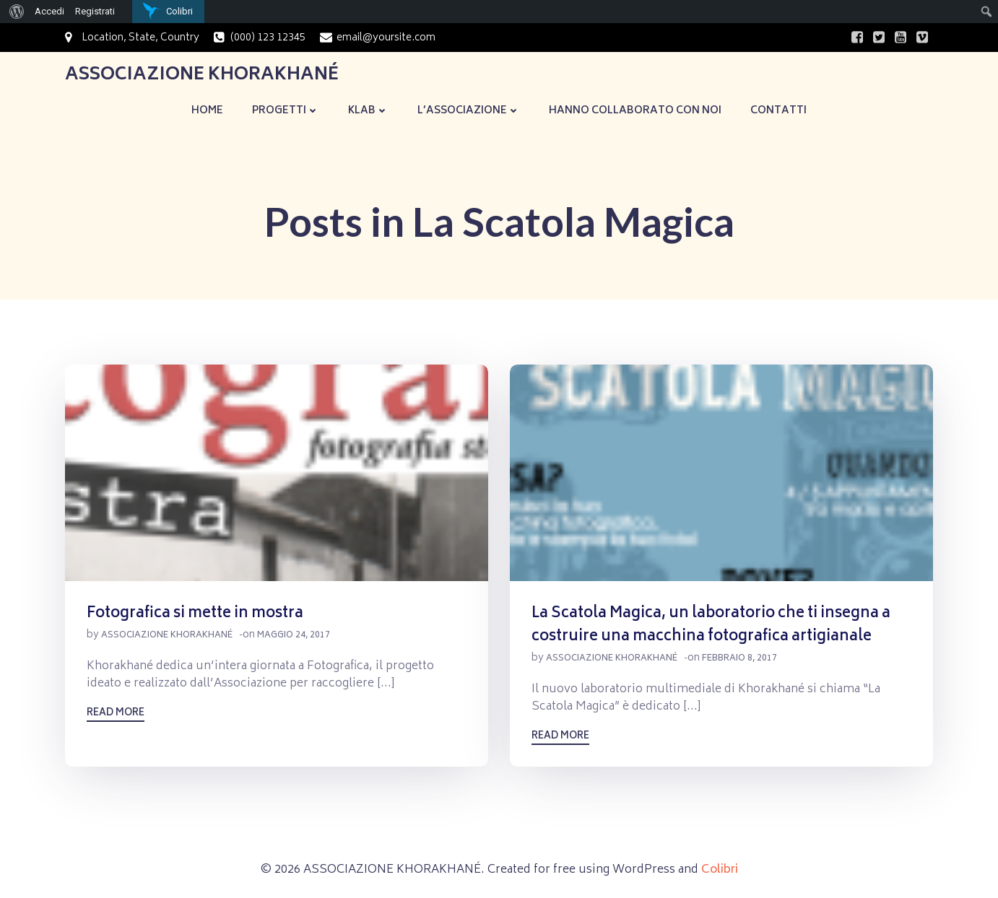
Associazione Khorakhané (167, 635)
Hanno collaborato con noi (635, 110)
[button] (276, 473)
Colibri (719, 870)
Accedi (49, 11)
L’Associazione (468, 110)
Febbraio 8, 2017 (739, 658)
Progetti (285, 110)
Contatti (778, 110)
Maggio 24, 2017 (293, 635)
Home (207, 110)
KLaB (368, 110)
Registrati (95, 11)
